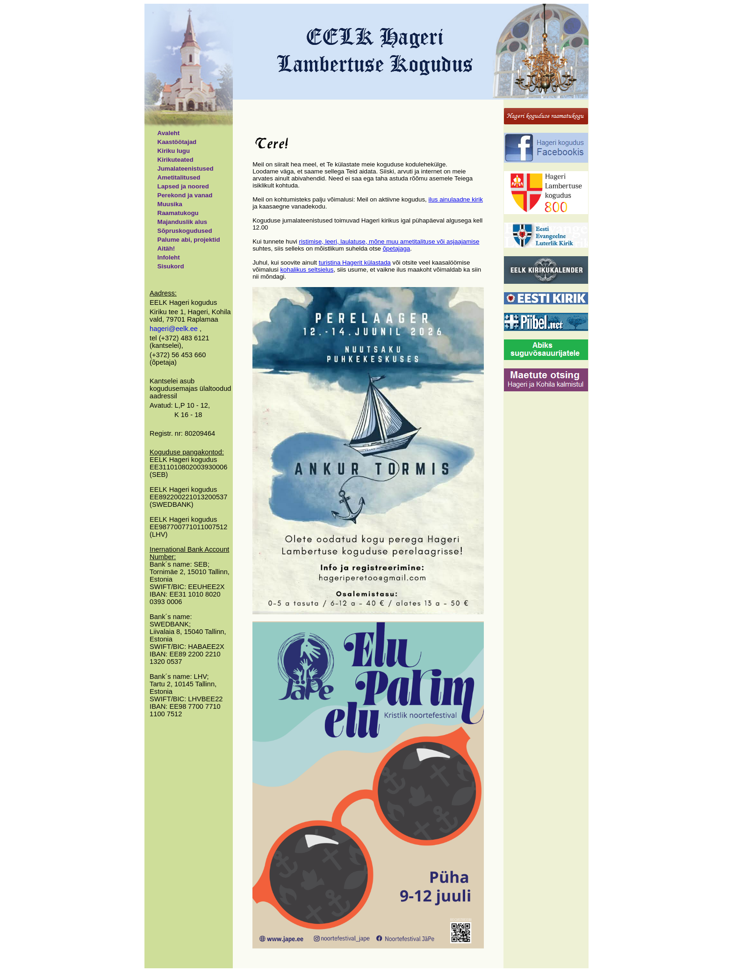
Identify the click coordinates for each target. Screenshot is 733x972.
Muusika (170, 204)
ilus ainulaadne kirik (456, 199)
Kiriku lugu (174, 150)
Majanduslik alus (183, 221)
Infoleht (169, 257)
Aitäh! (166, 248)
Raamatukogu (178, 212)
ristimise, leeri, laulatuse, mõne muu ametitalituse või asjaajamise (389, 241)
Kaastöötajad (177, 141)
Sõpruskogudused (185, 230)
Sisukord (171, 266)
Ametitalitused (179, 177)
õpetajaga (396, 248)
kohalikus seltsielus (306, 269)
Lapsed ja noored (183, 186)
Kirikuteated (176, 159)
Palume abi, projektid (189, 239)
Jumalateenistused (186, 168)
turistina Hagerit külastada (355, 262)
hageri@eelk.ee (175, 328)
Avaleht (169, 133)
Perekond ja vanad (185, 195)
